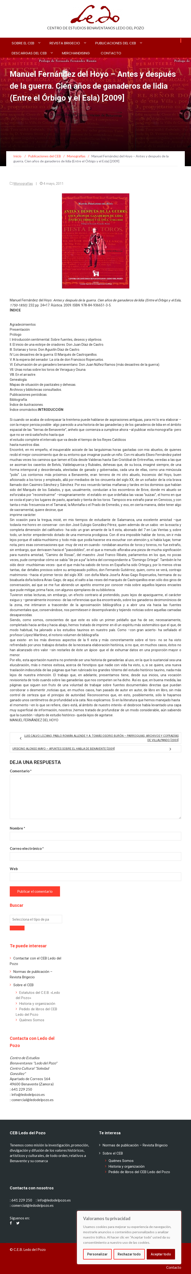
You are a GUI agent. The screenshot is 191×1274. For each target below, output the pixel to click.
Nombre (17, 828)
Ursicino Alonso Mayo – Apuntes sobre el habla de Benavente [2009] (63, 748)
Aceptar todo (161, 1254)
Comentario (21, 771)
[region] (129, 1237)
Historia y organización (37, 1003)
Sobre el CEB (23, 43)
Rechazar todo (129, 1254)
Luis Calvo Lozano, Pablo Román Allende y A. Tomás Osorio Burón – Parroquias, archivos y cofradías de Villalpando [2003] (101, 738)
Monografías (23, 184)
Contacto (111, 53)
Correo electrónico (27, 848)
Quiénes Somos (31, 1020)
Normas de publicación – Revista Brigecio (135, 1145)
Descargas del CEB (29, 53)
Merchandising (76, 53)
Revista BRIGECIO (65, 43)
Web (14, 869)
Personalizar (97, 1254)
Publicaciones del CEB (115, 43)
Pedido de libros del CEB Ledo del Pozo (139, 1172)
